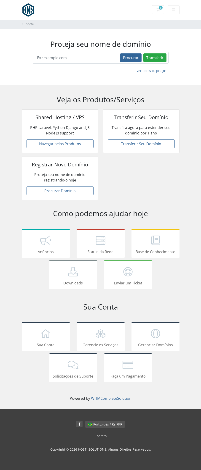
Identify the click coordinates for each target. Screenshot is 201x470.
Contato (101, 436)
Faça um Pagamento (128, 369)
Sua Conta (46, 337)
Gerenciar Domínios (155, 337)
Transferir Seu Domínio (141, 143)
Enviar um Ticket (128, 275)
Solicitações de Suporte (73, 369)
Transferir (154, 57)
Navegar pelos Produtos (60, 143)
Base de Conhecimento (155, 244)
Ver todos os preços (151, 70)
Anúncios (46, 244)
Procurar (131, 57)
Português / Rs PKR (105, 424)
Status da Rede (101, 244)
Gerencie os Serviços (101, 337)
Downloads (73, 275)
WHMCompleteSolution (111, 398)
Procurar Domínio (60, 190)
